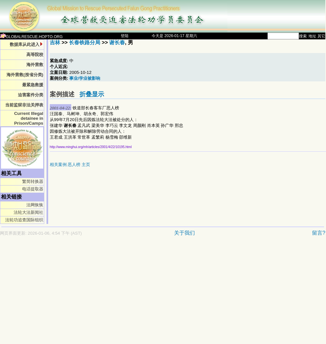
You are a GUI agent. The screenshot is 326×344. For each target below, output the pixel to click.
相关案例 (58, 164)
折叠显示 (91, 94)
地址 (312, 36)
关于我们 (184, 233)
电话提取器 (32, 188)
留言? (318, 233)
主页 (86, 164)
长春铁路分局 (84, 42)
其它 (321, 36)
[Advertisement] (134, 293)
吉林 (55, 42)
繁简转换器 (32, 181)
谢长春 (117, 42)
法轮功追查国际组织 (24, 219)
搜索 (303, 36)
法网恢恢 (34, 204)
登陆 (125, 36)
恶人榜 (74, 164)
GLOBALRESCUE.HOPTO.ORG (31, 36)
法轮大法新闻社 (28, 212)
